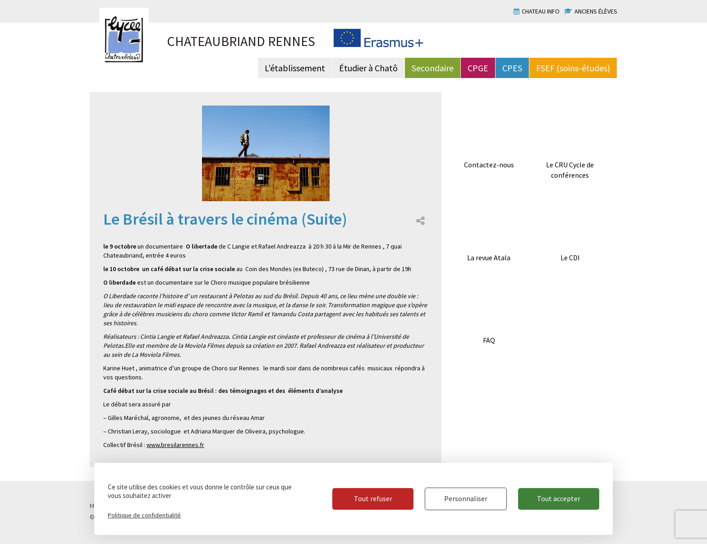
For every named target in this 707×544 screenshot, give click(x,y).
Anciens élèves (595, 11)
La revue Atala (488, 257)
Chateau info (541, 11)
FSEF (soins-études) (573, 68)
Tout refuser (373, 498)
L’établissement (295, 68)
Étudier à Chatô (368, 68)
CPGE (478, 68)
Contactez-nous (489, 164)
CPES (512, 68)
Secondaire (433, 68)
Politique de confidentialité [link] (144, 515)
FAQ (489, 340)
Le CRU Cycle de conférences (570, 170)
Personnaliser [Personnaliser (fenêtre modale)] (465, 498)
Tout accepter (558, 498)
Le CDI (570, 257)
